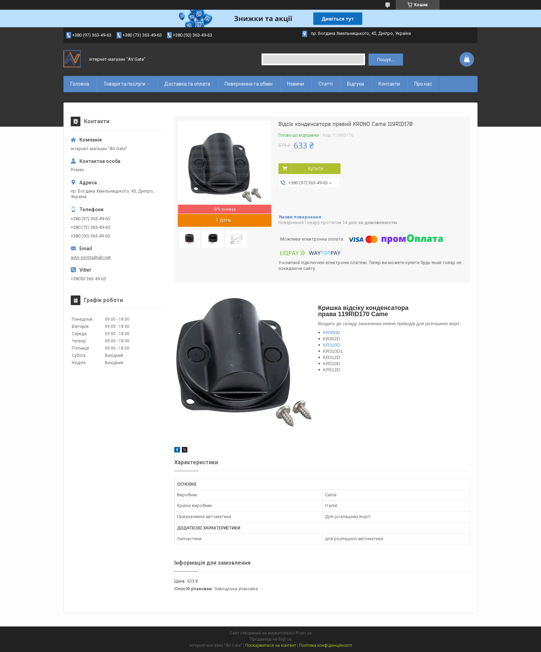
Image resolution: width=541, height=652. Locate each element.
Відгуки (355, 84)
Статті (325, 84)
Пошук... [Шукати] (386, 59)
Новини (295, 84)
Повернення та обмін (249, 84)
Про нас (423, 84)
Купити (315, 168)
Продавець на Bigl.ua (271, 639)
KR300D (331, 332)
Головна (79, 84)
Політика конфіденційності (325, 645)
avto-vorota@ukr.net (91, 257)
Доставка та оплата (187, 84)
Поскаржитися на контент (270, 645)
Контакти (389, 84)
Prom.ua (304, 633)
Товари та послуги (124, 84)
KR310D (331, 345)
